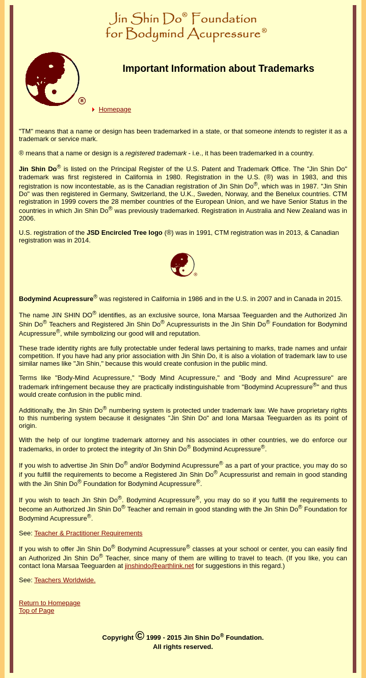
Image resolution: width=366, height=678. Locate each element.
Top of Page (36, 610)
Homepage (115, 109)
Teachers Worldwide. (64, 580)
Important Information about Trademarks (219, 68)
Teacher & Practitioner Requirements (88, 533)
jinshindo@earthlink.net (159, 565)
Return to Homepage (50, 603)
